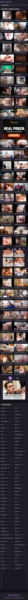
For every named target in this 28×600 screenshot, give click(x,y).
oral (17, 461)
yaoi (17, 558)
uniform (18, 541)
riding (18, 495)
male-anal (19, 431)
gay (3, 518)
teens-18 (18, 528)
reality (18, 491)
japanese (4, 548)
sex (17, 498)
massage (18, 438)
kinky (3, 561)
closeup (4, 455)
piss (17, 471)
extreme (4, 488)
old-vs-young (19, 455)
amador (4, 408)
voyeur (18, 548)
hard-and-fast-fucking (7, 538)
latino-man (19, 415)
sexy (17, 501)
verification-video (20, 545)
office (18, 448)
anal (3, 418)
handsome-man (6, 535)
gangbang (5, 515)
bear (3, 438)
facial (3, 491)
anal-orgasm (5, 421)
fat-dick (4, 505)
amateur (5, 411)
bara (3, 425)
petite (17, 468)
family (4, 495)
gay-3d (4, 521)
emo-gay (4, 478)
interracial (5, 541)
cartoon (4, 441)
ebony (3, 475)
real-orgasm (19, 488)
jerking (4, 551)
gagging (4, 508)
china (3, 445)
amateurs (4, 415)
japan (3, 545)
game (4, 511)
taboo (18, 515)
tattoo (18, 518)
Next (17, 378)
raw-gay (18, 485)
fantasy (4, 501)
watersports (19, 551)
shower (18, 511)
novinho (18, 445)
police (17, 478)
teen (17, 525)
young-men (19, 568)
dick (3, 471)
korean (4, 568)
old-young (19, 458)
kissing (4, 565)
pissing (18, 475)
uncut (18, 531)
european (5, 485)
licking (18, 418)
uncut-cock (19, 535)
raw (17, 481)
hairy (3, 525)
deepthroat (5, 468)
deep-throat (5, 465)
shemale (18, 508)
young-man (19, 565)
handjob (4, 528)
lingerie (18, 421)
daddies (4, 458)
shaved (18, 505)
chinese (4, 448)
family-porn (5, 498)
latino (18, 411)
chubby (4, 451)
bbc (3, 431)
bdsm (3, 435)
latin (17, 408)
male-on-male (20, 435)
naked (17, 441)
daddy (4, 461)
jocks (3, 558)
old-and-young (20, 451)
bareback (5, 428)
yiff (17, 561)
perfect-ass (19, 465)
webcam (18, 555)
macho (17, 425)
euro (3, 481)
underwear (19, 538)
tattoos (18, 521)
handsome (5, 531)
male (17, 428)
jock (3, 555)
